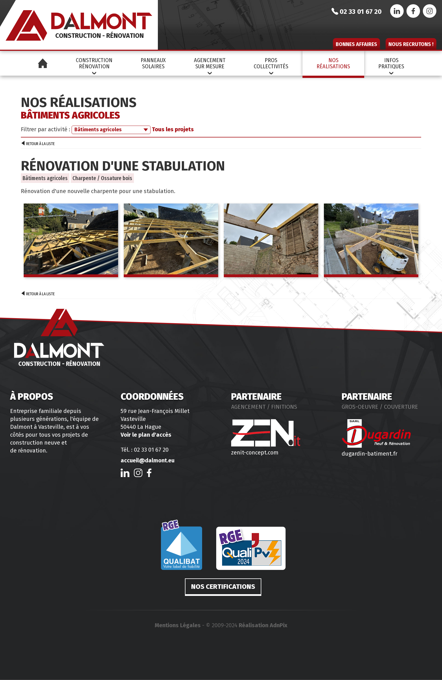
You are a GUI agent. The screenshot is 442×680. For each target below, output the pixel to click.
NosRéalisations (333, 63)
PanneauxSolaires (153, 63)
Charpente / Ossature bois (102, 178)
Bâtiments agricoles (45, 178)
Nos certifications (223, 587)
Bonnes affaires (356, 44)
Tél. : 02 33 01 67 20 (145, 449)
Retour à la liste (38, 144)
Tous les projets (173, 129)
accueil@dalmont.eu (147, 460)
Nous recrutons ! (411, 44)
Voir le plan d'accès (146, 434)
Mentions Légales (178, 625)
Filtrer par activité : (45, 129)
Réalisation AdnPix (263, 625)
